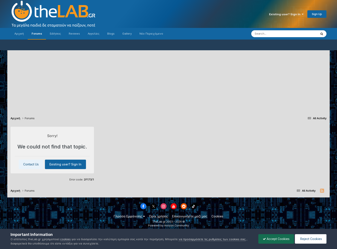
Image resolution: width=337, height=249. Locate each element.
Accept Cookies (276, 239)
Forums (37, 33)
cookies (65, 239)
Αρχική (19, 33)
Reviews (74, 33)
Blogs (111, 33)
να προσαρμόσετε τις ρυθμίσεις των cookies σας (212, 239)
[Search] (275, 33)
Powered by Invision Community (168, 225)
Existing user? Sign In (286, 14)
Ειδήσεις (55, 33)
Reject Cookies (310, 239)
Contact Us (31, 164)
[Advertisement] (168, 80)
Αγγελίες (94, 33)
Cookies (217, 216)
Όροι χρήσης (158, 216)
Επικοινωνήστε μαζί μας (189, 216)
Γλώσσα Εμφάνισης (129, 216)
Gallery (127, 33)
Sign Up (317, 14)
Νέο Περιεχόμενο (151, 33)
